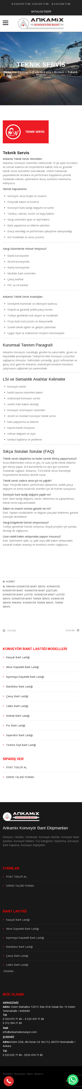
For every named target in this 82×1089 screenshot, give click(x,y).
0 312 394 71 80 (62, 4)
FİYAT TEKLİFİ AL (16, 767)
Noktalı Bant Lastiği (17, 715)
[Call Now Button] (9, 1081)
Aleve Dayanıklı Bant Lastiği (22, 667)
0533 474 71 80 (33, 1055)
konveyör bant (13, 590)
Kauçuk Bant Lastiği (18, 657)
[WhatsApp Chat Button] (72, 1079)
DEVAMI (8, 971)
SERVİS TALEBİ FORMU (20, 777)
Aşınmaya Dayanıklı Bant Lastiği (25, 676)
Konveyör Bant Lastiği (18, 594)
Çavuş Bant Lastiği (17, 696)
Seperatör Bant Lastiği (19, 735)
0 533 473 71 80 (40, 4)
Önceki (11, 630)
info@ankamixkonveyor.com (20, 1032)
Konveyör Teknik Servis (38, 602)
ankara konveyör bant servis (25, 586)
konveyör (53, 586)
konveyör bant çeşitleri (41, 590)
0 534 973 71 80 (22, 4)
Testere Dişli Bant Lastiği (21, 745)
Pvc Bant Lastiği (15, 725)
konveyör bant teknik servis (31, 598)
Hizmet (10, 581)
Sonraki (70, 630)
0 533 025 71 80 (12, 1055)
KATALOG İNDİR (41, 11)
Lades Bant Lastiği (17, 706)
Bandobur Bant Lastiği (19, 686)
